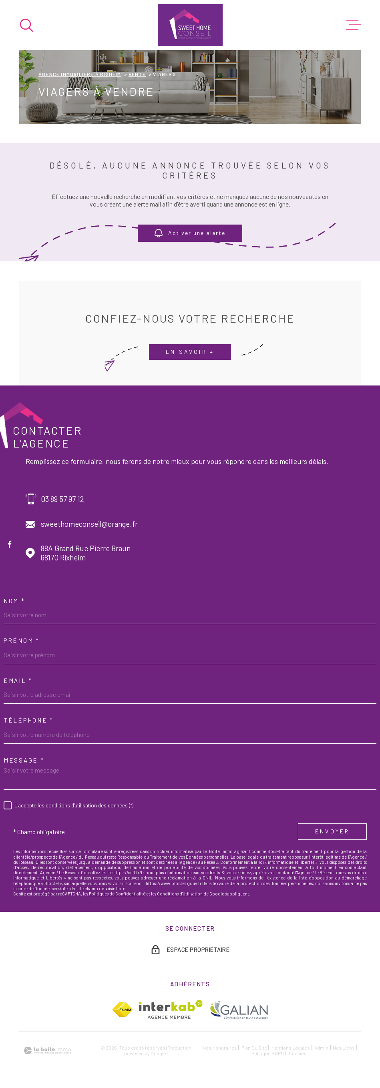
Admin (321, 1047)
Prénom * (22, 640)
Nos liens (344, 1047)
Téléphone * (29, 720)
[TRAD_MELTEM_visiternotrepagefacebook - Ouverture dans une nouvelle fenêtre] (9, 544)
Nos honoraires (220, 1047)
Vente (137, 74)
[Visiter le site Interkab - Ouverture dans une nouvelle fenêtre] (171, 1009)
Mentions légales (290, 1047)
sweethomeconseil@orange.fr (89, 524)
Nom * (14, 600)
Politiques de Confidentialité (117, 893)
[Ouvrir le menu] (353, 25)
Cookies (298, 1053)
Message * (24, 760)
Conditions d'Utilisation (180, 893)
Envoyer (332, 831)
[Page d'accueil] (190, 25)
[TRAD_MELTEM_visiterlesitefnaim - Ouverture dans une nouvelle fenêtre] (122, 1009)
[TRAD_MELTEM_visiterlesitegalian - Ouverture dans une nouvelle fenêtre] (238, 1010)
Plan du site (254, 1047)
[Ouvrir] (26, 25)
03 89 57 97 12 (62, 499)
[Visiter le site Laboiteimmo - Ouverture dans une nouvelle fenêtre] (47, 1050)
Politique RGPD (267, 1053)
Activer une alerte (190, 233)
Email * (18, 680)
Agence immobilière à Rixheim (79, 74)
